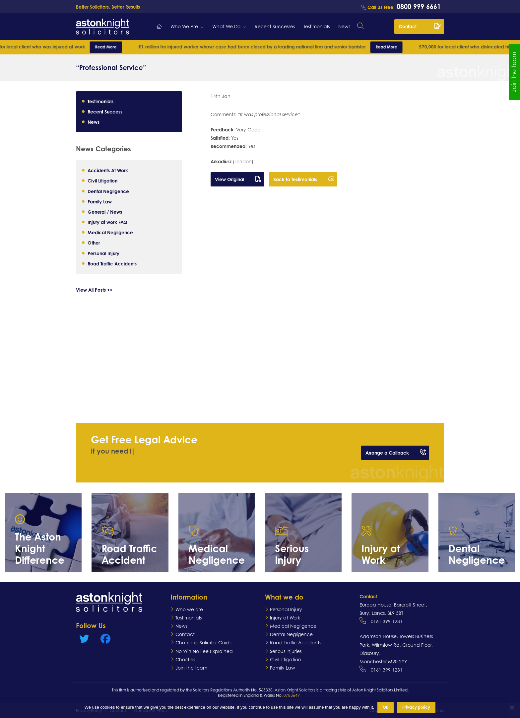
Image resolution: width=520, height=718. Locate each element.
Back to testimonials (303, 179)
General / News (105, 212)
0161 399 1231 (387, 621)
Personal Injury (103, 253)
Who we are (189, 609)
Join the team (191, 668)
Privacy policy (416, 707)
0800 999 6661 (418, 6)
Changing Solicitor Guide (203, 642)
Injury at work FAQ (107, 222)
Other (94, 243)
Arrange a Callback (395, 453)
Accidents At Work (108, 170)
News (344, 26)
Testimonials (316, 26)
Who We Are (184, 26)
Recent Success (105, 111)
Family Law (100, 201)
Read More (114, 46)
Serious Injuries (285, 651)
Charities (185, 659)
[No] (511, 707)
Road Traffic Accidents (112, 263)
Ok (385, 707)
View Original (238, 179)
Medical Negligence (110, 232)
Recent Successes (275, 26)
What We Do (226, 26)
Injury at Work (285, 617)
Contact (420, 26)
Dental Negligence (108, 191)
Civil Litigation (102, 180)
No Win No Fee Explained (204, 651)
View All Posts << (94, 290)
